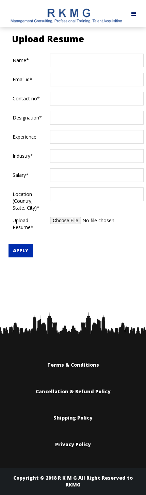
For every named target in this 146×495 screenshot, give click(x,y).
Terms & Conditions (73, 365)
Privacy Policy (73, 444)
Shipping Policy (73, 417)
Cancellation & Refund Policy (73, 391)
